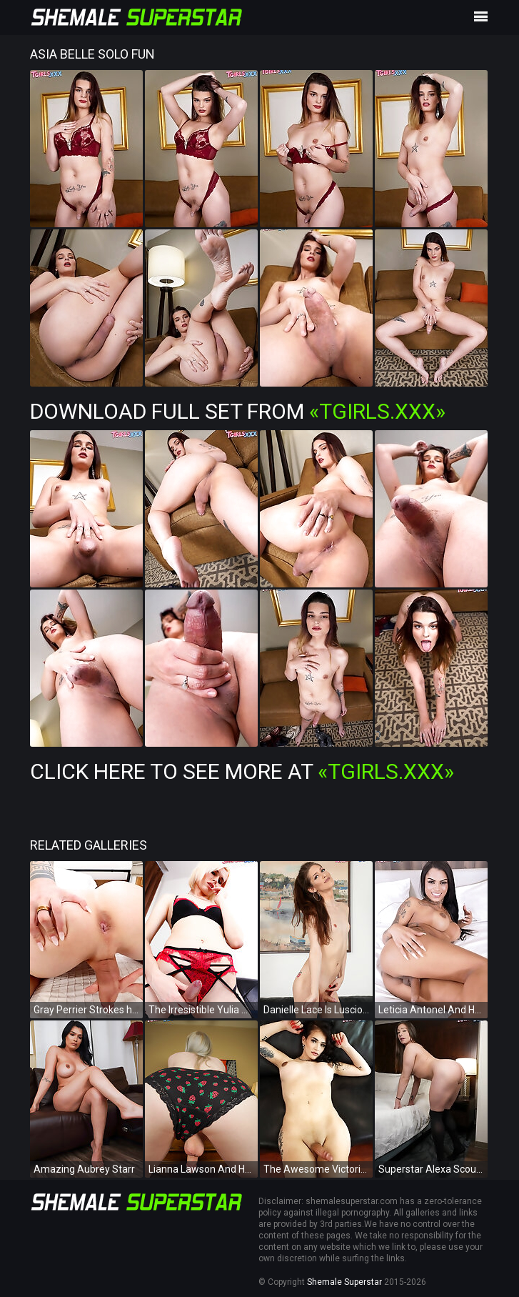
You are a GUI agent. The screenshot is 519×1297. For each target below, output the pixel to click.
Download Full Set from (237, 411)
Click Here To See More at (242, 771)
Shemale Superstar (344, 1282)
